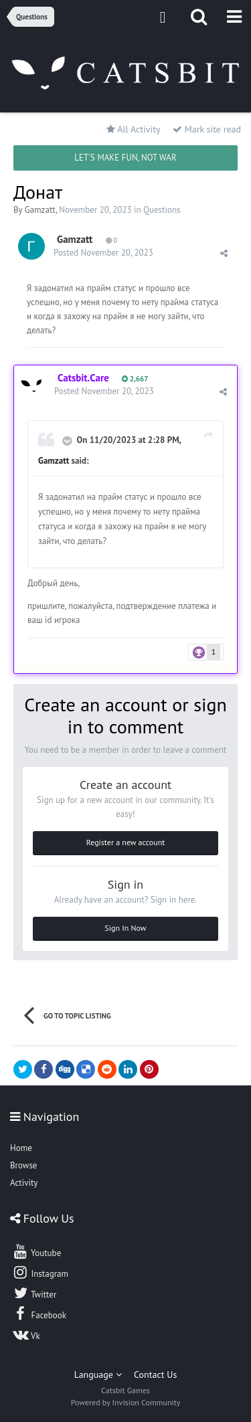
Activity (23, 1182)
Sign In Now (125, 928)
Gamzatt (40, 209)
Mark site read (207, 129)
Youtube (36, 1251)
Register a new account (125, 842)
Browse (23, 1165)
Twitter (34, 1292)
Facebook (39, 1313)
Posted (103, 252)
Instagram (40, 1272)
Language (98, 1374)
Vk (26, 1334)
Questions (161, 209)
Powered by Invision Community (126, 1402)
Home (21, 1148)
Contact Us (155, 1374)
